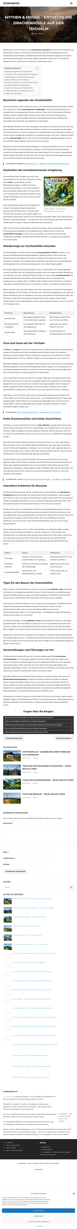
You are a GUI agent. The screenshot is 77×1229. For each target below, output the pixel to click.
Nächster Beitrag (63, 738)
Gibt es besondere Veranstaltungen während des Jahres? (26, 732)
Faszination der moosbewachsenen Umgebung (22, 74)
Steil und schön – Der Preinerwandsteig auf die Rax (30, 1073)
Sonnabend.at (8, 1114)
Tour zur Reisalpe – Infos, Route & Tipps (43, 794)
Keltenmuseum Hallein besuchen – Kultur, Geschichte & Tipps (34, 953)
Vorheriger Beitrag (14, 738)
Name (6, 852)
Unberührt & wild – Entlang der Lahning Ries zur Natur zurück (34, 1051)
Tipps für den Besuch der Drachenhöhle (19, 88)
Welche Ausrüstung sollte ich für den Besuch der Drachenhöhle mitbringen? (33, 725)
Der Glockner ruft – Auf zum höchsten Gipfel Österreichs (32, 975)
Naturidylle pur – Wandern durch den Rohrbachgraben (47, 163)
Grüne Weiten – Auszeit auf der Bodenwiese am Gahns (32, 1008)
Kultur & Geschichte (13, 1163)
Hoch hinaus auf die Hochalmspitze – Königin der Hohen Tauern (35, 1030)
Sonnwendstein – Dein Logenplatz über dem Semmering (32, 986)
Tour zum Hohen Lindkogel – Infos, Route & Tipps (30, 944)
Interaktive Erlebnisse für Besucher (17, 85)
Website (6, 864)
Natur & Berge (38, 33)
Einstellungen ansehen (38, 1222)
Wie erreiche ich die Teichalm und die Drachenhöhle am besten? (29, 717)
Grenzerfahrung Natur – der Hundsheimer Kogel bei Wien (32, 1019)
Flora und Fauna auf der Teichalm (17, 80)
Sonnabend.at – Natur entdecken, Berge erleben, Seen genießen (55, 1171)
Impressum (39, 1226)
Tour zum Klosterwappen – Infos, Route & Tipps (47, 780)
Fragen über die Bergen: (14, 93)
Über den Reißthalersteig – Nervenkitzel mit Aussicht (39, 412)
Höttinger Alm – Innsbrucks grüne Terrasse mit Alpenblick (33, 898)
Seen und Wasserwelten (14, 1168)
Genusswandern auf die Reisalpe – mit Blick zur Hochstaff (47, 479)
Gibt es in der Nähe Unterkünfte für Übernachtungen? (25, 721)
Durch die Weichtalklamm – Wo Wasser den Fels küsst (32, 997)
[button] (74, 1194)
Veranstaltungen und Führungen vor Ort (20, 90)
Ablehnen (38, 1216)
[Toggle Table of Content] (36, 68)
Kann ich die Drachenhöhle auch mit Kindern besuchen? (26, 728)
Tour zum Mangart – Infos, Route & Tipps (27, 935)
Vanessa (35, 758)
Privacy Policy (47, 1167)
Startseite (9, 1160)
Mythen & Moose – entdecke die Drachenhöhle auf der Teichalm (35, 1062)
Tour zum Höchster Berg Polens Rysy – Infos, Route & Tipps (33, 908)
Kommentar (8, 823)
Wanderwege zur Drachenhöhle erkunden (20, 77)
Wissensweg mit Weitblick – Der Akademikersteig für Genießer (34, 1040)
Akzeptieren (38, 1211)
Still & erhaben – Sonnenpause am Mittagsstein (29, 964)
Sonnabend (11, 3)
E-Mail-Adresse (9, 858)
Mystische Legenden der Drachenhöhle (18, 71)
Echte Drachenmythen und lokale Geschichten (22, 82)
